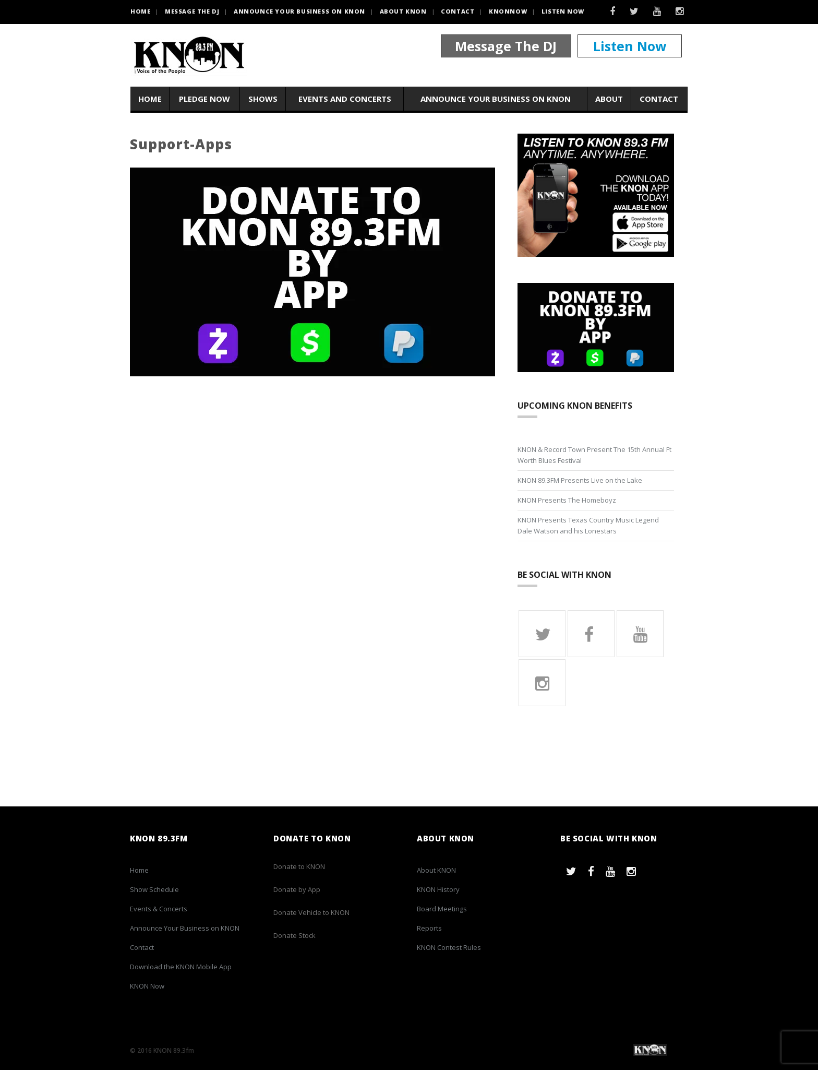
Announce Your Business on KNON (299, 11)
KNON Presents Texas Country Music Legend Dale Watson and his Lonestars (588, 525)
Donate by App (296, 889)
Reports (429, 928)
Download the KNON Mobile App (181, 966)
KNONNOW (508, 11)
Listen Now (563, 11)
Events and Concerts (344, 98)
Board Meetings (442, 908)
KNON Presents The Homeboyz (567, 500)
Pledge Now (204, 98)
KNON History (438, 889)
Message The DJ (506, 46)
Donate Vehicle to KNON (311, 912)
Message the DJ (192, 11)
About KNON (403, 11)
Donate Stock (294, 935)
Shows (263, 98)
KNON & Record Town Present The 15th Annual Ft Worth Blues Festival (594, 455)
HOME (140, 11)
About (609, 98)
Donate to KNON (299, 866)
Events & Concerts (158, 908)
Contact (457, 11)
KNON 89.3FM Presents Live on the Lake (580, 480)
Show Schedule (154, 889)
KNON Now (147, 986)
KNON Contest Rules (449, 947)
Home (150, 98)
